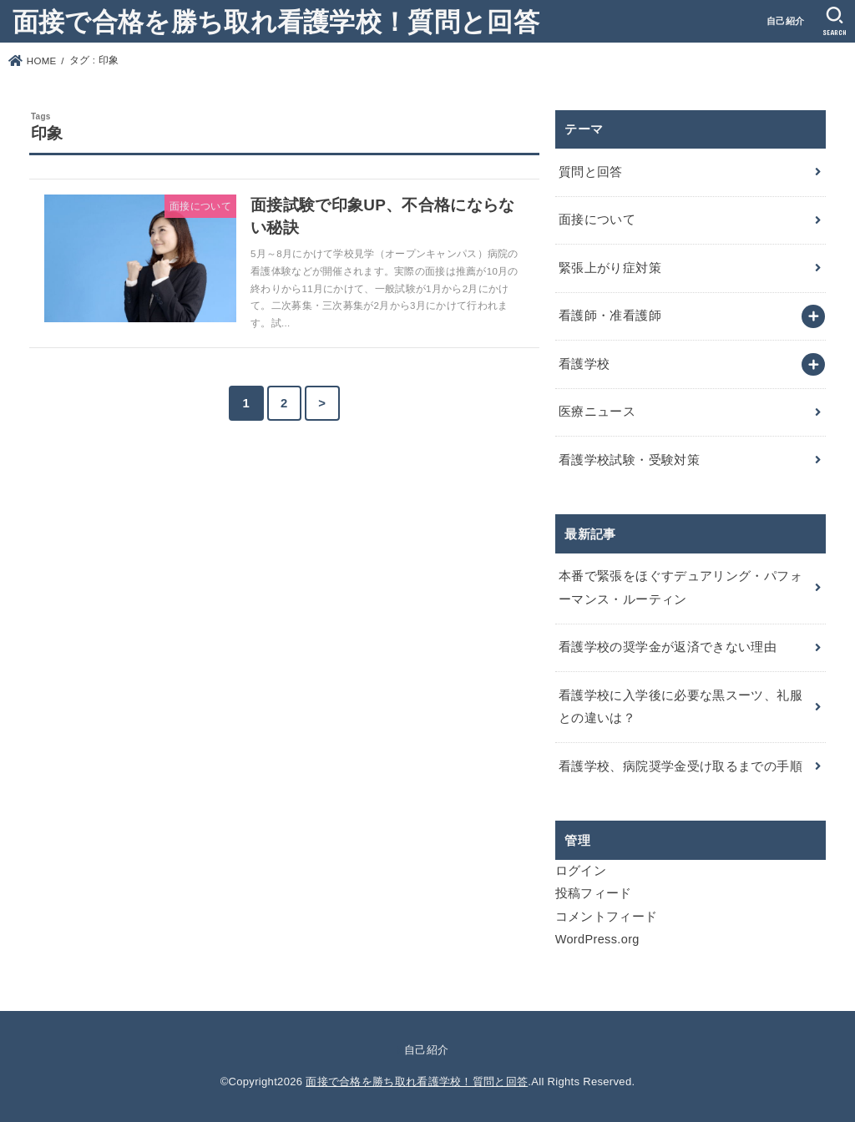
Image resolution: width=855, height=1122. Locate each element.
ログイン (580, 870)
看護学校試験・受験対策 (629, 460)
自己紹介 (785, 21)
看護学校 (584, 364)
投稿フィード (593, 893)
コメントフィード (606, 916)
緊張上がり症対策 (610, 268)
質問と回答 (591, 172)
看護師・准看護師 (610, 315)
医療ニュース (597, 411)
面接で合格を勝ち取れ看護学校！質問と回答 (276, 20)
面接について (597, 219)
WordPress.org (597, 939)
